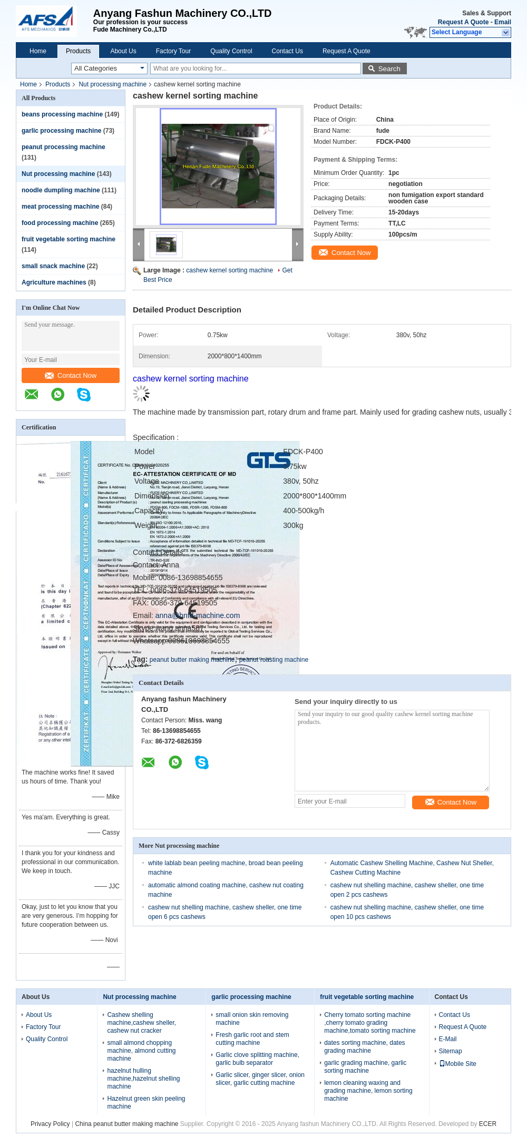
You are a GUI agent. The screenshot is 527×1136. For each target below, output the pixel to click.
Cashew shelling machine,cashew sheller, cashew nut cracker (141, 1022)
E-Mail (448, 1039)
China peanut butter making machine (126, 1124)
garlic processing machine (61, 130)
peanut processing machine (63, 147)
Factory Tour (173, 51)
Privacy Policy (50, 1124)
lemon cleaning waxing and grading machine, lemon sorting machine (368, 1090)
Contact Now (70, 375)
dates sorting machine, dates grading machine (364, 1046)
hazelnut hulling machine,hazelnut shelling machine (143, 1078)
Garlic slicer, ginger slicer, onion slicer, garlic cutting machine (260, 1078)
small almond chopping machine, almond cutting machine (141, 1050)
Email (502, 22)
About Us (123, 51)
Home (38, 51)
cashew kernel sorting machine (229, 270)
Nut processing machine (113, 84)
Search (389, 69)
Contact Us (287, 51)
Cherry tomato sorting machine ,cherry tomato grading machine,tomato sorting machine (369, 1022)
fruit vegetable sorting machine (68, 239)
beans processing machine (62, 114)
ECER (487, 1124)
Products (78, 51)
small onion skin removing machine (252, 1018)
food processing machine (60, 223)
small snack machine (53, 266)
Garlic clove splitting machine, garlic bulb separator (257, 1058)
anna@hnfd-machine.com (197, 615)
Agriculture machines (54, 282)
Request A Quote (463, 22)
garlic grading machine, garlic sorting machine (365, 1066)
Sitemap (450, 1051)
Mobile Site (457, 1064)
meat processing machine (60, 206)
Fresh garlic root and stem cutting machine (252, 1038)
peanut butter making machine (192, 659)
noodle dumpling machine (61, 190)
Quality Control (231, 51)
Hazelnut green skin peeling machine (146, 1102)
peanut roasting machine (273, 659)
